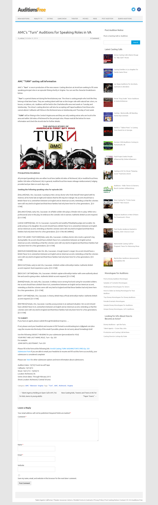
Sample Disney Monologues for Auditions (118, 305)
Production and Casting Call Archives (116, 332)
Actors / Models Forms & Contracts (80, 500)
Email (20, 455)
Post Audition (107, 18)
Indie (95, 18)
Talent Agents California (43, 500)
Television (33, 385)
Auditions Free (137, 500)
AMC (27, 385)
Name (20, 445)
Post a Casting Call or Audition (116, 36)
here (29, 360)
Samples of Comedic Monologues (115, 283)
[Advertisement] (58, 59)
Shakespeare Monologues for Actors (116, 287)
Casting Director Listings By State (115, 336)
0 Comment (94, 38)
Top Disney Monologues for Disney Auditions (119, 297)
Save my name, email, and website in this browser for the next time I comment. (47, 478)
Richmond (62, 385)
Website (21, 465)
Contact (123, 500)
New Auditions (23, 18)
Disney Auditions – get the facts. (115, 324)
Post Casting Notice (112, 500)
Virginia (40, 385)
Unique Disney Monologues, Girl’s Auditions (119, 309)
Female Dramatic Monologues (114, 301)
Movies (85, 18)
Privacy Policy (99, 500)
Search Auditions (125, 18)
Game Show (62, 18)
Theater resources (60, 500)
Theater (74, 18)
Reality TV (38, 18)
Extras (50, 18)
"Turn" (50, 385)
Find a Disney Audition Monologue (116, 279)
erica (22, 38)
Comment (22, 417)
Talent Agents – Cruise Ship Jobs (115, 328)
